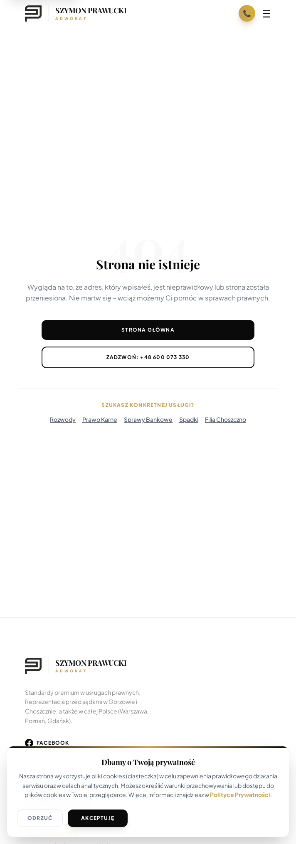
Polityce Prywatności (240, 794)
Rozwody (63, 419)
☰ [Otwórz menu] (266, 13)
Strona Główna (148, 330)
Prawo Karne (99, 419)
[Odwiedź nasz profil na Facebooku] (47, 743)
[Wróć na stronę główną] (148, 666)
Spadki (188, 419)
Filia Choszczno (225, 419)
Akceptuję (97, 818)
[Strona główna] (75, 13)
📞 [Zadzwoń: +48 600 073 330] (247, 13)
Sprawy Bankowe (148, 419)
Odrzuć (39, 818)
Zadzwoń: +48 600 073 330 (148, 357)
